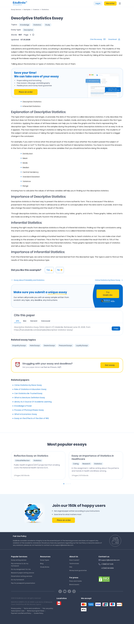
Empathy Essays (19, 345)
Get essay (110, 365)
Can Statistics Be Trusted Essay (28, 393)
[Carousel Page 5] (70, 483)
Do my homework (17, 580)
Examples (27, 9)
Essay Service (16, 9)
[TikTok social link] (69, 591)
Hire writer (110, 3)
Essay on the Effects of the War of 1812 (31, 418)
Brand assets (74, 584)
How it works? (74, 560)
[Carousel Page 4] (68, 483)
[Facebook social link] (60, 591)
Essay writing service (18, 560)
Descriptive (28, 30)
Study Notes (44, 567)
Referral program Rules (35, 611)
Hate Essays (35, 345)
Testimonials (74, 563)
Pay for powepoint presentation (23, 583)
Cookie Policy (38, 613)
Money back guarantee (78, 570)
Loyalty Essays (82, 345)
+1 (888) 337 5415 (107, 564)
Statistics (45, 9)
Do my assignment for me (21, 569)
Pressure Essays (65, 345)
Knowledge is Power (23, 406)
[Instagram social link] (74, 591)
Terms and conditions (32, 608)
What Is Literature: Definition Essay (29, 397)
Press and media (75, 581)
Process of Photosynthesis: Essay (29, 410)
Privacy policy (16, 608)
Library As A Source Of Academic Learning (33, 401)
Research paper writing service (22, 573)
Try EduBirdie (107, 293)
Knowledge (24, 25)
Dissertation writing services (21, 576)
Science (36, 9)
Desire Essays (49, 345)
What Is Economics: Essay (25, 414)
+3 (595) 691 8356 (107, 568)
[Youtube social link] (64, 591)
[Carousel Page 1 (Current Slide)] (63, 483)
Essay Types (44, 560)
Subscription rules (18, 611)
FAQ (70, 567)
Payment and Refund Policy (21, 613)
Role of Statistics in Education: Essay (30, 389)
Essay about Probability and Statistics (29, 280)
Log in (98, 3)
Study (47, 25)
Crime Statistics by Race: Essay (107, 280)
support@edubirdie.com (110, 560)
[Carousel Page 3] (67, 483)
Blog (41, 563)
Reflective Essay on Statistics (31, 455)
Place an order (26, 92)
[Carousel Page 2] (65, 483)
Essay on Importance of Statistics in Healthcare (93, 457)
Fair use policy (48, 608)
